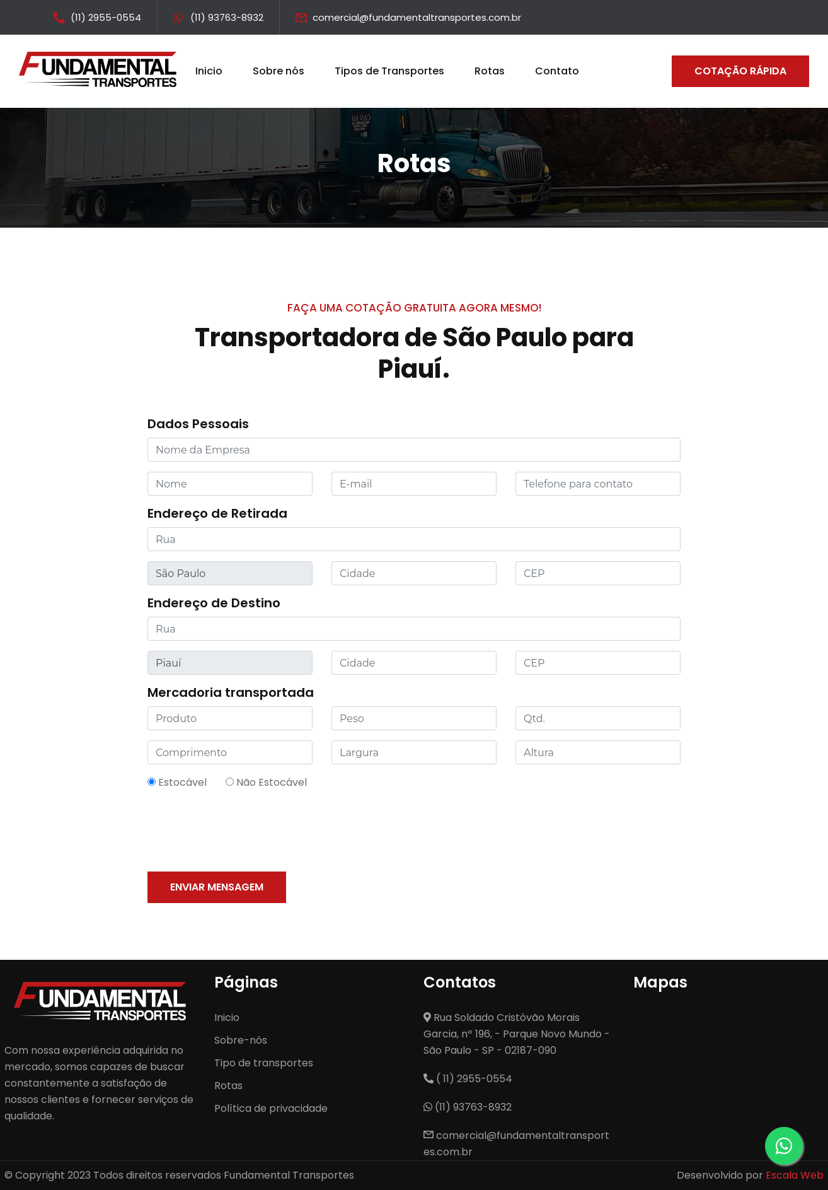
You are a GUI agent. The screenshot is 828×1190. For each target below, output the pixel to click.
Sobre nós (278, 71)
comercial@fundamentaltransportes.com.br (417, 17)
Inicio (208, 71)
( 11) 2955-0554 (467, 1078)
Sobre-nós (240, 1040)
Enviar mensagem (216, 887)
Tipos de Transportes (389, 71)
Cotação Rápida (740, 71)
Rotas (489, 71)
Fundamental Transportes (289, 1175)
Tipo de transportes (263, 1063)
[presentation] (243, 830)
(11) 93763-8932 (226, 17)
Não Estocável (266, 782)
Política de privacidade (271, 1108)
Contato (557, 71)
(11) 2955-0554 (106, 17)
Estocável (177, 782)
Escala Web (795, 1175)
